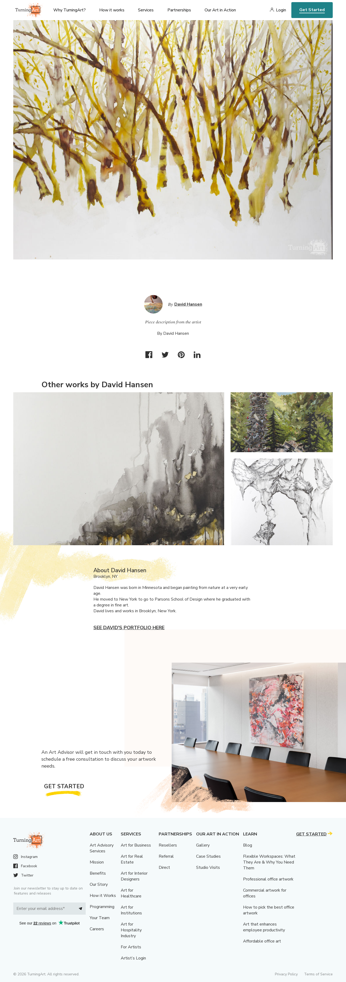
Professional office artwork (268, 879)
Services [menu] (146, 10)
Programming (102, 907)
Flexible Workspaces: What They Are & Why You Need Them (269, 862)
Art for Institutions (131, 910)
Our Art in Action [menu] (220, 10)
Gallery (203, 845)
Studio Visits (208, 867)
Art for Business (136, 845)
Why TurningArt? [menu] (69, 10)
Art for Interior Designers (134, 876)
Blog (247, 845)
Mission (97, 862)
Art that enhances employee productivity (264, 927)
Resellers (168, 845)
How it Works (103, 896)
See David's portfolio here (129, 627)
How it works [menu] (111, 10)
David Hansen (188, 304)
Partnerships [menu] (179, 10)
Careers (97, 929)
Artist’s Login (133, 958)
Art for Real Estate (132, 859)
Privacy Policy (286, 974)
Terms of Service (318, 974)
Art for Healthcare (131, 893)
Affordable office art (262, 941)
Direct (164, 867)
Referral (166, 856)
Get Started (312, 10)
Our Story (99, 884)
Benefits (98, 873)
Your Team (100, 918)
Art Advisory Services (102, 848)
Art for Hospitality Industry (131, 930)
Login (281, 10)
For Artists (131, 947)
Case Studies (208, 856)
